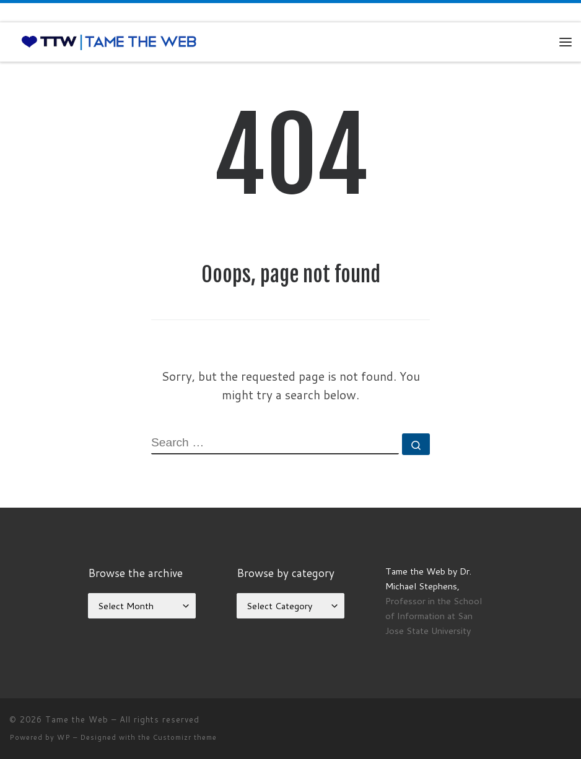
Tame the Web (76, 719)
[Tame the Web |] (109, 41)
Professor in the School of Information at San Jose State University (433, 615)
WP (64, 737)
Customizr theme (185, 737)
